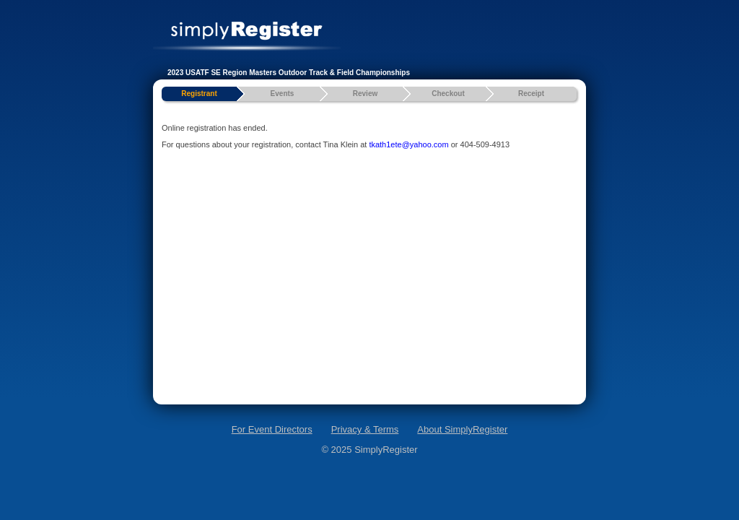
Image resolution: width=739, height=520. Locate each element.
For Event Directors (272, 429)
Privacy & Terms (365, 429)
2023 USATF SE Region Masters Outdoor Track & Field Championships (288, 73)
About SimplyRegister (462, 429)
